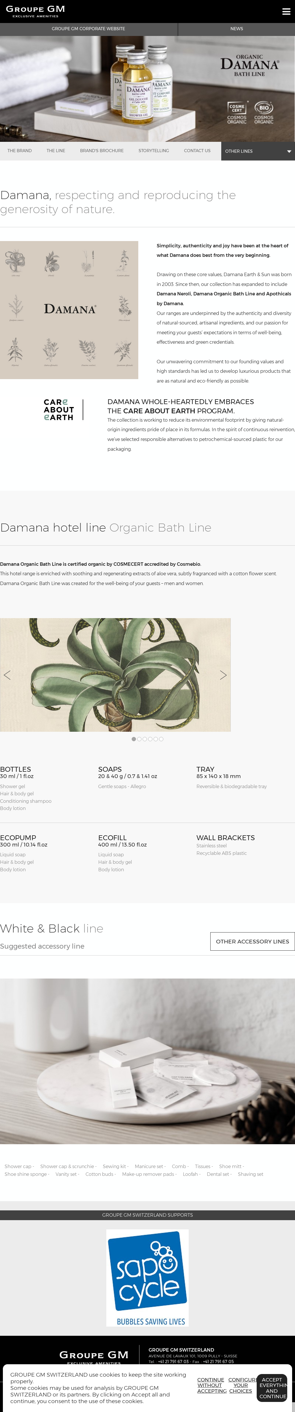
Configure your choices (242, 1385)
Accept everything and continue (274, 1388)
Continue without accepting (211, 1385)
